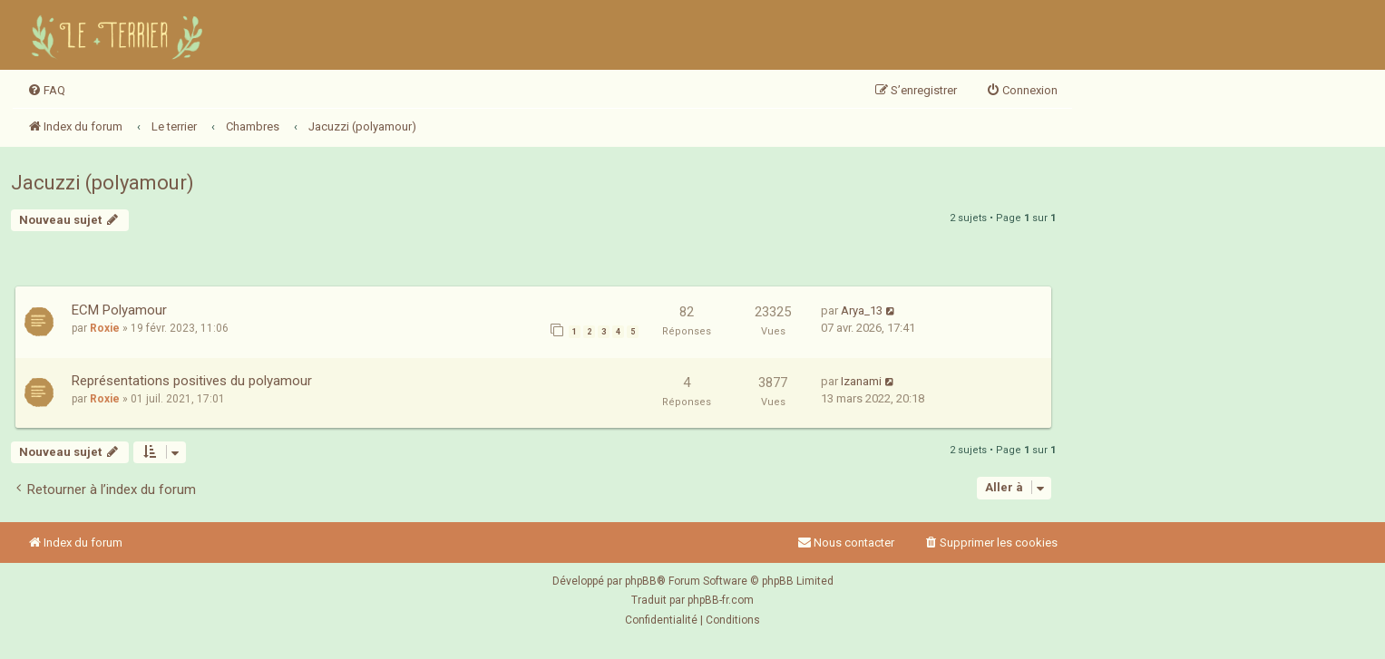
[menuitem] (46, 90)
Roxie (105, 328)
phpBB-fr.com (721, 600)
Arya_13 (862, 310)
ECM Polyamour (119, 310)
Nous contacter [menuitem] (845, 542)
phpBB (641, 581)
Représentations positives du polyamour (192, 381)
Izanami (861, 381)
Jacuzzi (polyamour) (102, 182)
